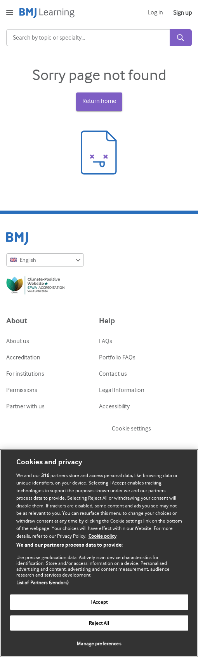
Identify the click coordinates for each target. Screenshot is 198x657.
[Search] (88, 37)
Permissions (21, 390)
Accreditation (23, 357)
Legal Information (121, 390)
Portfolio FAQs (117, 357)
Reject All (99, 623)
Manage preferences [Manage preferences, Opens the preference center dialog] (99, 644)
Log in (155, 12)
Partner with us (25, 406)
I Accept (99, 602)
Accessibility (114, 406)
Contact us (113, 373)
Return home (99, 101)
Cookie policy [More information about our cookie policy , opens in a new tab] (102, 536)
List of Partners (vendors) (42, 583)
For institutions (25, 373)
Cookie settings (131, 428)
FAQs (105, 341)
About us (17, 341)
